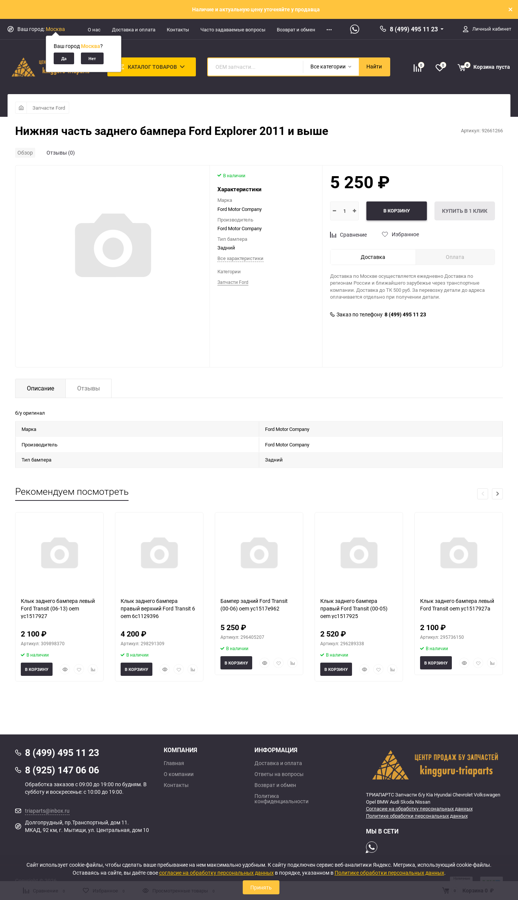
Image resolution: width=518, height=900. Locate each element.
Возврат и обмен (296, 29)
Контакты (178, 29)
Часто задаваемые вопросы (232, 29)
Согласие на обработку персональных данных (419, 808)
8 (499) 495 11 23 (414, 29)
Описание (40, 388)
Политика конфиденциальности (281, 798)
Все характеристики (240, 258)
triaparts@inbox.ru (47, 810)
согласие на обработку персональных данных (216, 872)
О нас (94, 29)
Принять (261, 887)
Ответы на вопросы (279, 774)
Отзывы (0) (61, 152)
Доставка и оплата (133, 29)
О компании (179, 774)
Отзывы (88, 388)
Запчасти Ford (49, 107)
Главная (174, 763)
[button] (497, 493)
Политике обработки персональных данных (417, 815)
